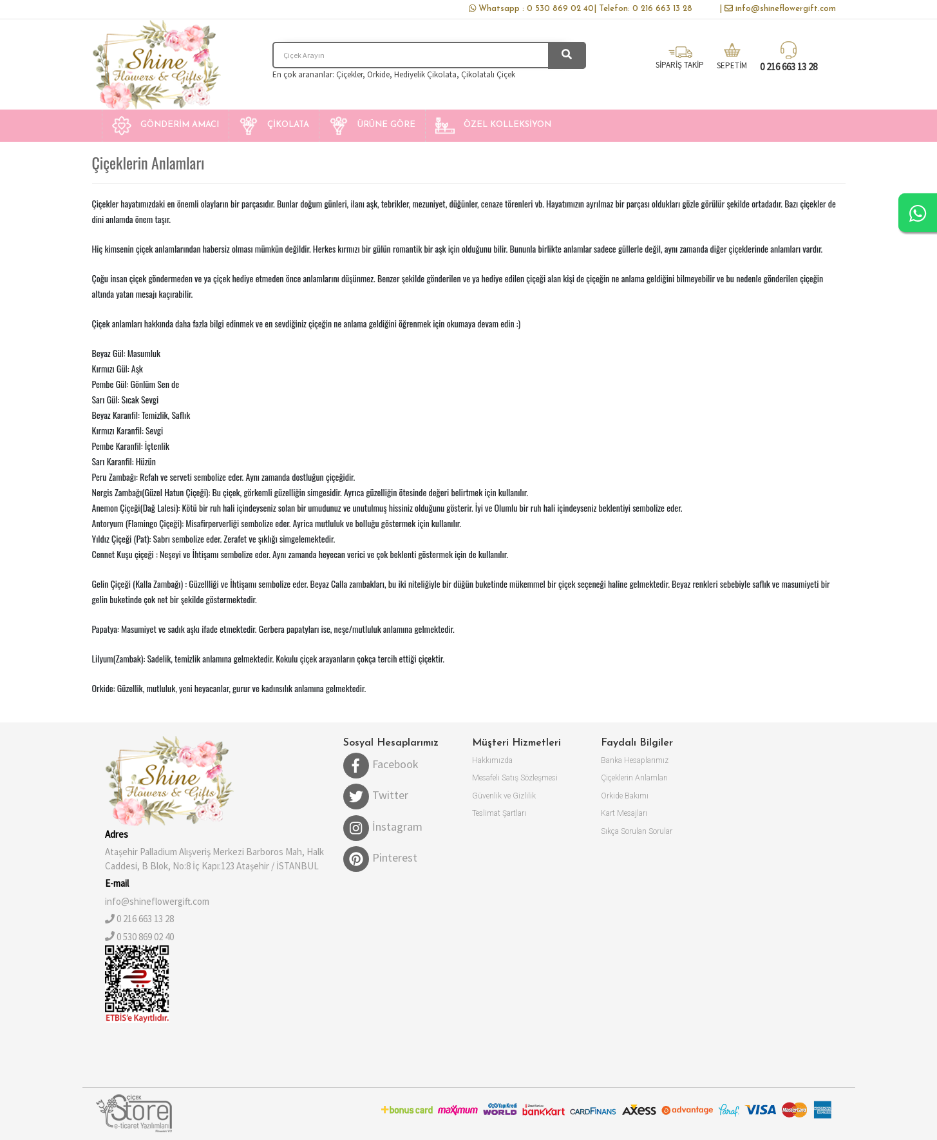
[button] (165, 126)
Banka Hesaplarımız (634, 760)
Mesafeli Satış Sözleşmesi (515, 777)
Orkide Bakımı (624, 795)
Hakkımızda (492, 760)
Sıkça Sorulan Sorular (636, 831)
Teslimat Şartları (499, 813)
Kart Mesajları (624, 813)
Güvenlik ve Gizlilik (504, 795)
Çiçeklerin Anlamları (634, 777)
